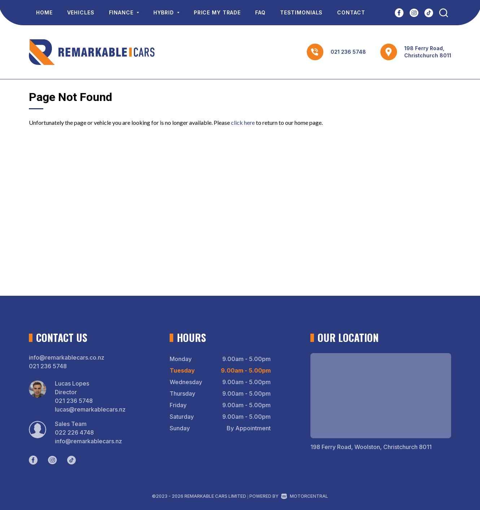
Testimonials (301, 12)
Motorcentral (304, 496)
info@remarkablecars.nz (88, 441)
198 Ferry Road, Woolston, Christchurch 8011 (371, 446)
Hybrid (166, 12)
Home (44, 12)
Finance (124, 12)
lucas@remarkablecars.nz (90, 409)
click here (243, 122)
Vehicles (81, 12)
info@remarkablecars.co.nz (66, 357)
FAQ (260, 12)
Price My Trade (217, 12)
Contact (351, 12)
